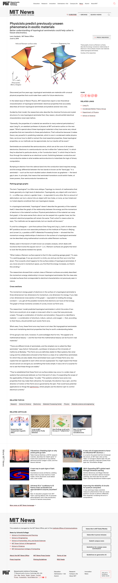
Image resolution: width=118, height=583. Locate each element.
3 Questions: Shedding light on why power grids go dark (43, 452)
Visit (15, 575)
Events (23, 575)
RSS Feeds (61, 559)
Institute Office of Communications (65, 528)
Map (19, 575)
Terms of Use (61, 555)
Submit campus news (96, 541)
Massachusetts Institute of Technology (25, 571)
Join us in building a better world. (106, 574)
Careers (33, 575)
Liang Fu (86, 105)
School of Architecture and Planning (25, 535)
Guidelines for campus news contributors (97, 548)
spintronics (34, 387)
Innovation (52, 3)
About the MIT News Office (19, 555)
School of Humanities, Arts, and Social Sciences (29, 540)
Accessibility (23, 577)
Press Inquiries (15, 559)
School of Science (89, 115)
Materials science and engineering (83, 404)
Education (36, 3)
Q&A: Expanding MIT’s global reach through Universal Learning (96, 469)
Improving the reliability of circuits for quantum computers (96, 487)
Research (44, 3)
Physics (66, 404)
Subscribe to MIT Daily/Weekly (96, 529)
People (28, 575)
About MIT (94, 3)
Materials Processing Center (52, 404)
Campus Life (74, 3)
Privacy (16, 577)
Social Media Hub (33, 577)
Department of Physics (91, 112)
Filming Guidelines (40, 559)
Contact (38, 575)
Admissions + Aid (62, 3)
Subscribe (73, 14)
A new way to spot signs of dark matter (42, 469)
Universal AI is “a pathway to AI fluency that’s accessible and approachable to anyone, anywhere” (43, 488)
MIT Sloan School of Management (24, 543)
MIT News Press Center (41, 555)
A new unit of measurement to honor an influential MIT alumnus (96, 452)
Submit (109, 15)
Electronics (37, 404)
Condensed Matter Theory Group (94, 109)
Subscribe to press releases (96, 535)
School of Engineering (20, 538)
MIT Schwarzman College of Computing (26, 549)
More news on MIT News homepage (22, 505)
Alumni (87, 3)
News (81, 3)
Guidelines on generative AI (97, 555)
